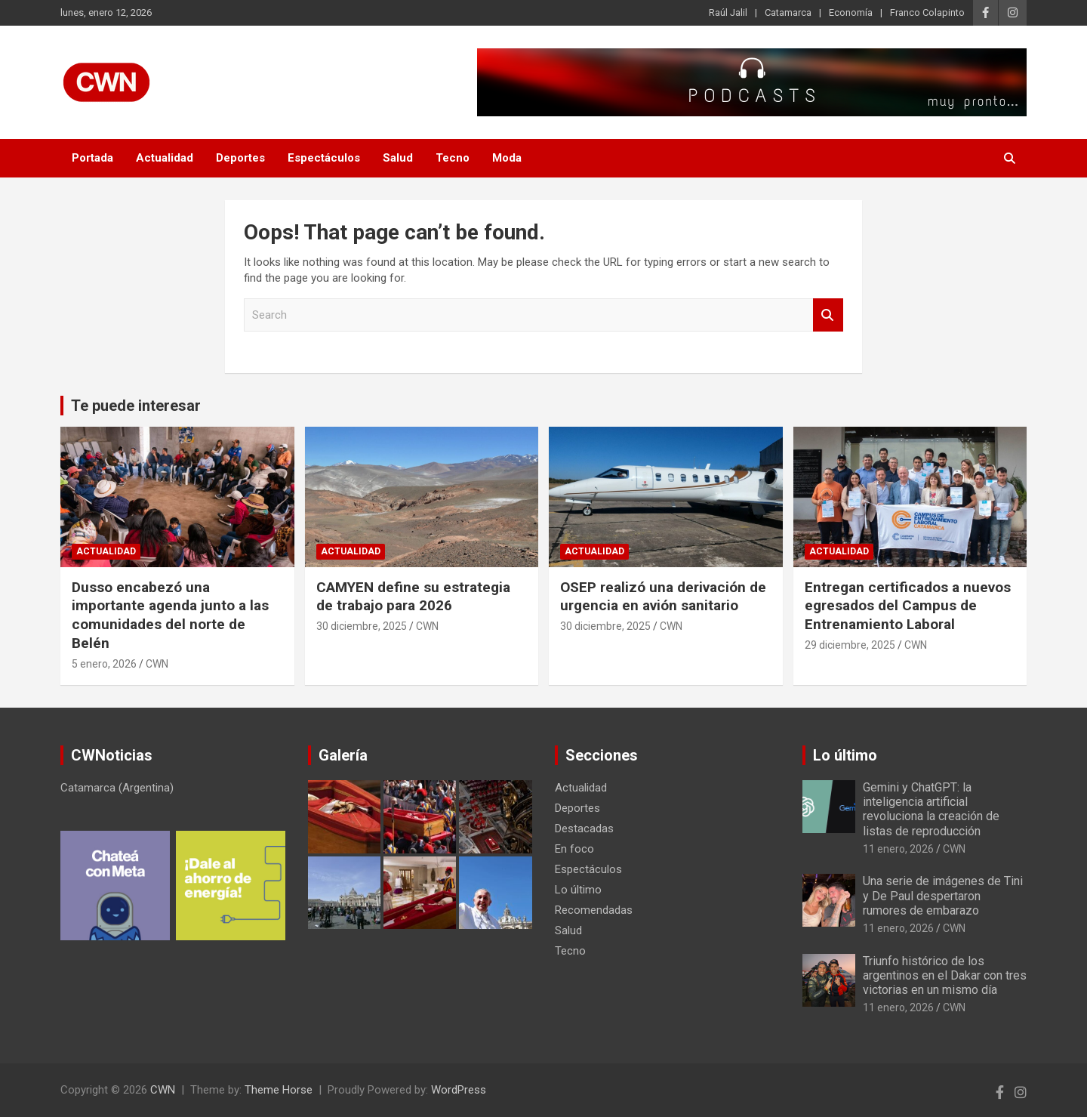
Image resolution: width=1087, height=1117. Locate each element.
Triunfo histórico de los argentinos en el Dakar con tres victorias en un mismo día (945, 975)
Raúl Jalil (728, 12)
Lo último (578, 889)
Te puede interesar (136, 406)
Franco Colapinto (927, 12)
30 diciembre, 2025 (361, 626)
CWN (157, 664)
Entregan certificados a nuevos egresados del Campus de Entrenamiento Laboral (908, 606)
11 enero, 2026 (898, 849)
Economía (851, 12)
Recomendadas (594, 910)
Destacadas (584, 828)
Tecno (453, 158)
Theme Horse (279, 1090)
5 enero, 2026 (104, 664)
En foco (574, 849)
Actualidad (164, 158)
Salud (398, 158)
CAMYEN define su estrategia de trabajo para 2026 (413, 597)
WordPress (458, 1090)
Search (828, 315)
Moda (507, 158)
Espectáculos (324, 158)
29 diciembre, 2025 (850, 645)
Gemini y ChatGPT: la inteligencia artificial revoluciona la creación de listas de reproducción (931, 809)
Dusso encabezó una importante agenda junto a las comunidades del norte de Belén (170, 615)
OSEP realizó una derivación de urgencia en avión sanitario (663, 597)
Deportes (240, 158)
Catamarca (788, 12)
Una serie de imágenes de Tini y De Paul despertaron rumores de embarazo (943, 895)
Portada (92, 158)
